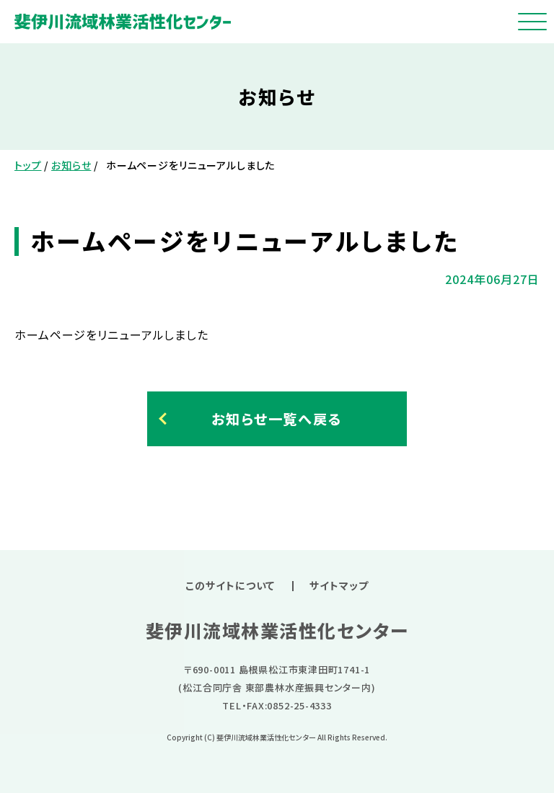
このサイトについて (230, 585)
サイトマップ (339, 585)
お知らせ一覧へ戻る (277, 419)
